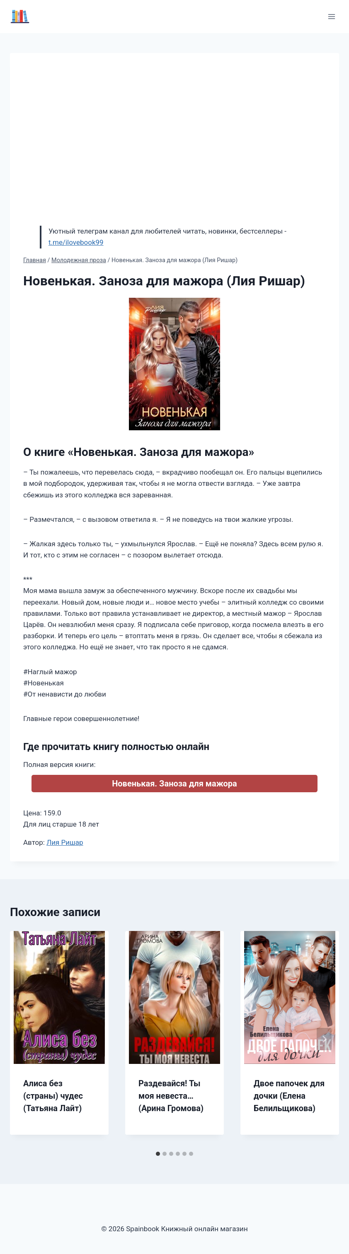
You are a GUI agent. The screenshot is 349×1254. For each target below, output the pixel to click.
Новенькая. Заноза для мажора (174, 784)
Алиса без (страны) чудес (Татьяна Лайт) (53, 1095)
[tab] (158, 1154)
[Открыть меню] (331, 16)
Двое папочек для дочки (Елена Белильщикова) (289, 1095)
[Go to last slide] (24, 1039)
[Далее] (324, 1039)
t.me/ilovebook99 (76, 242)
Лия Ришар (64, 842)
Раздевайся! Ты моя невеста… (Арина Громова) (171, 1095)
